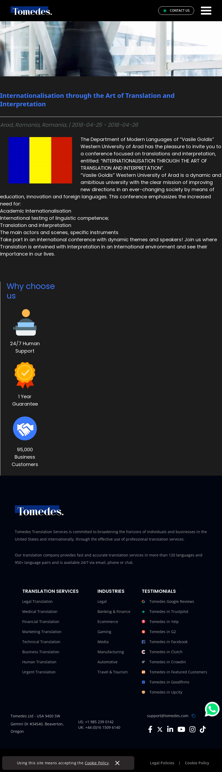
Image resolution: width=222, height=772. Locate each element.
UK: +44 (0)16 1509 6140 (99, 727)
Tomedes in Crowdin (164, 662)
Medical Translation (39, 611)
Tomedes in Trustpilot (165, 612)
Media (103, 641)
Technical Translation (41, 641)
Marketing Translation (41, 631)
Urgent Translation (39, 671)
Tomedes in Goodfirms (165, 682)
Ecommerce (107, 621)
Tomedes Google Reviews (168, 602)
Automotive (107, 661)
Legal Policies (162, 762)
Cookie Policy (97, 762)
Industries (111, 591)
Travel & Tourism (112, 671)
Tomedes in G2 (159, 632)
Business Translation (40, 651)
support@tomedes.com (167, 715)
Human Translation (39, 661)
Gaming (104, 631)
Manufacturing (110, 651)
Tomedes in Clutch (162, 652)
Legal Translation (37, 601)
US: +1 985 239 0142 (96, 721)
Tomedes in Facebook (165, 642)
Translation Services (50, 591)
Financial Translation (40, 621)
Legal (102, 601)
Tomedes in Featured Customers (174, 672)
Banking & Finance (113, 611)
